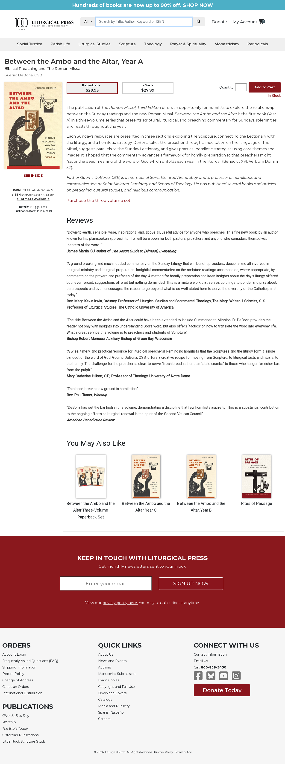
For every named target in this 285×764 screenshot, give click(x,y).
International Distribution (22, 693)
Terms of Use (183, 752)
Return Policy (13, 674)
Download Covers (112, 693)
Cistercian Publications (20, 735)
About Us (105, 654)
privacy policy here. (120, 603)
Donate (219, 21)
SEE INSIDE (33, 176)
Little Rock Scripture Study (24, 741)
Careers (104, 719)
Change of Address (17, 680)
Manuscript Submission (116, 674)
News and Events (112, 661)
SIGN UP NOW (191, 583)
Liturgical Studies (94, 44)
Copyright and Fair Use (116, 687)
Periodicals (257, 44)
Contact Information (210, 654)
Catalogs (105, 699)
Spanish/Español (111, 712)
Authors (104, 667)
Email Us (201, 661)
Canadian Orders (15, 687)
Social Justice (29, 44)
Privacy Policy (163, 752)
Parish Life (60, 44)
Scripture (127, 44)
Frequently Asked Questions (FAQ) (30, 661)
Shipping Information (19, 667)
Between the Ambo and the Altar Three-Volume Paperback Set (91, 510)
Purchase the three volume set (98, 200)
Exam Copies (108, 680)
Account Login (14, 654)
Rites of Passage (256, 503)
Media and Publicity (114, 706)
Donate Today (222, 690)
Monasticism (226, 44)
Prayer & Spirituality (188, 44)
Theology (153, 44)
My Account (245, 21)
